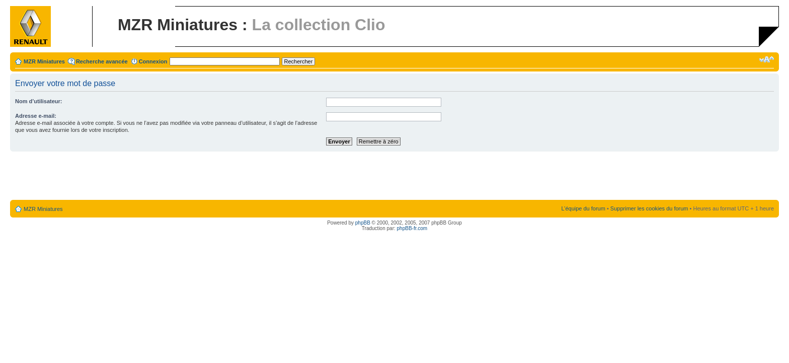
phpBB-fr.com (412, 228)
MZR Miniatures (44, 61)
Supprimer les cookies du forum (649, 208)
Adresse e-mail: (35, 116)
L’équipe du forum (583, 208)
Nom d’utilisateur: (38, 101)
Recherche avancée (102, 61)
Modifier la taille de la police (766, 59)
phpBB (362, 223)
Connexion (153, 61)
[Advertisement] (394, 176)
